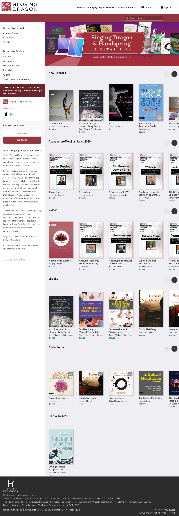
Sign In (165, 7)
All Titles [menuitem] (7, 56)
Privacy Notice (32, 510)
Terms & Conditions (12, 510)
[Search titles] (144, 18)
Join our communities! (14, 259)
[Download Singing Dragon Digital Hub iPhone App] (7, 114)
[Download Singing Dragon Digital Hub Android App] (11, 114)
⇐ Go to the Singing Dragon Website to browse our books (106, 7)
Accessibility (72, 510)
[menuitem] (22, 61)
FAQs (146, 7)
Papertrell (170, 509)
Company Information (52, 510)
